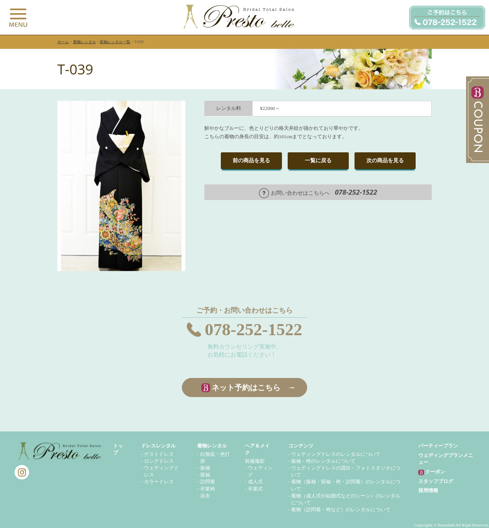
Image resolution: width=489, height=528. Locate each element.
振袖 (205, 468)
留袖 (205, 475)
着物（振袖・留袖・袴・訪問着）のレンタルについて (345, 485)
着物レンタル (84, 42)
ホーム (63, 42)
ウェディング (260, 471)
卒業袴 (207, 489)
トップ (118, 449)
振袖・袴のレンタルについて (323, 461)
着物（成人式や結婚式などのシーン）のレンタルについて (345, 499)
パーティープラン (438, 446)
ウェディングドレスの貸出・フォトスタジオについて (345, 471)
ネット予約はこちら (246, 387)
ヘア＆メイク (257, 449)
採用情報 (428, 490)
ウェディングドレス (161, 471)
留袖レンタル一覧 (115, 42)
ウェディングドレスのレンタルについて (336, 454)
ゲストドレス (159, 454)
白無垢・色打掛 (215, 457)
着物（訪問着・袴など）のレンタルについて (340, 509)
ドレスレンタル (158, 446)
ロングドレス (159, 461)
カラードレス (159, 481)
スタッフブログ (435, 481)
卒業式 (255, 489)
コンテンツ (300, 446)
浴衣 (205, 496)
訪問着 (207, 481)
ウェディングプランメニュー (445, 458)
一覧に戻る (318, 160)
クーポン (431, 472)
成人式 (255, 481)
